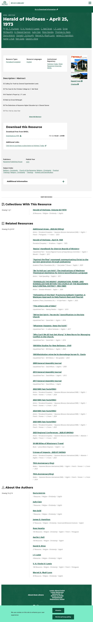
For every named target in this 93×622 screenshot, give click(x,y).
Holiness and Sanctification (44, 172)
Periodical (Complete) (13, 62)
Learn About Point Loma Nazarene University (57, 592)
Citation (74, 84)
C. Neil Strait (46, 28)
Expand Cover (76, 81)
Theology (30, 172)
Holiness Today (52, 64)
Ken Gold (20, 38)
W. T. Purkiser (12, 28)
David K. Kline (32, 38)
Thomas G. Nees (62, 32)
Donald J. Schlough (25, 35)
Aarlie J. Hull (8, 38)
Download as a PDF (12, 136)
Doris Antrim (9, 35)
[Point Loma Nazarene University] (15, 3)
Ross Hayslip (47, 32)
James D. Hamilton (64, 35)
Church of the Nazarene (27, 170)
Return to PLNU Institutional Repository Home (57, 597)
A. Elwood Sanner (22, 32)
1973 (27, 162)
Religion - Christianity (10, 170)
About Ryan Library (36, 595)
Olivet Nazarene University (54, 65)
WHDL (49, 68)
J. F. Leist (57, 28)
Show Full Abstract (35, 116)
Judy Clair (36, 32)
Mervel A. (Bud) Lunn (45, 35)
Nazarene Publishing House (12, 162)
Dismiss (58, 610)
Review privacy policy (63, 617)
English (29, 62)
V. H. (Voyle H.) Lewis (29, 28)
